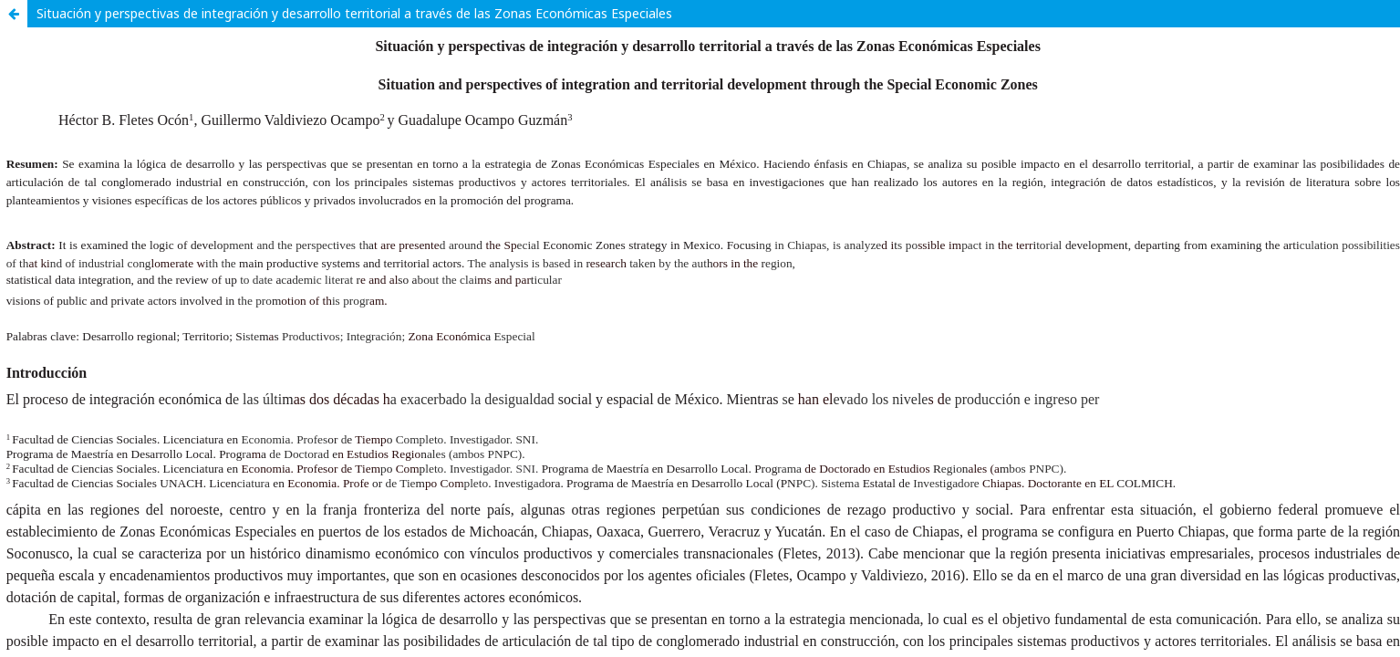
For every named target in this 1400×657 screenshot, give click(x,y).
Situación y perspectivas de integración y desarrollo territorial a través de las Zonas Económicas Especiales (354, 13)
